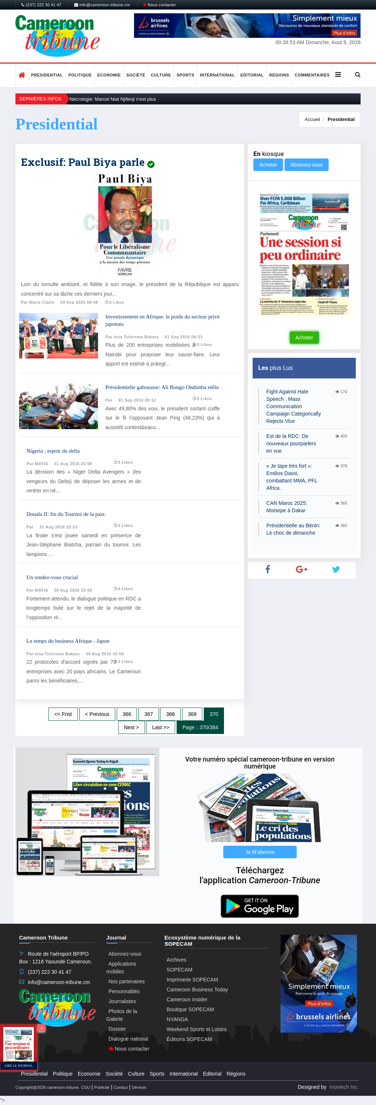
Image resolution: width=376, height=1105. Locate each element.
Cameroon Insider (187, 999)
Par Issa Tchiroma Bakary (132, 337)
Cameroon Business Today (197, 989)
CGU (85, 1087)
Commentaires (312, 75)
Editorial (252, 75)
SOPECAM (179, 970)
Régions (279, 75)
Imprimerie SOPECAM (192, 980)
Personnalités (124, 991)
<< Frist (63, 714)
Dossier (117, 1029)
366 (127, 714)
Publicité (102, 1087)
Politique (80, 75)
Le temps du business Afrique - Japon (67, 641)
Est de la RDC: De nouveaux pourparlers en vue (291, 443)
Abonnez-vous (306, 165)
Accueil (312, 119)
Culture (161, 75)
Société (135, 75)
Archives (177, 960)
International (217, 75)
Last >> (160, 727)
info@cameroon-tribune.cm (102, 5)
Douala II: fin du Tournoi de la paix (65, 514)
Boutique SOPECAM (190, 1009)
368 (170, 714)
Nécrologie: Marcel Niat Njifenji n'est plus (112, 99)
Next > (131, 727)
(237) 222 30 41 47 (41, 5)
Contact (121, 1087)
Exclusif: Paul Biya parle (88, 162)
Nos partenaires (127, 981)
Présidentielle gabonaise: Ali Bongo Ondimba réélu (162, 387)
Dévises (139, 1087)
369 (192, 714)
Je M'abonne (260, 852)
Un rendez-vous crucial (52, 577)
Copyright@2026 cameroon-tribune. (47, 1087)
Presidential (47, 75)
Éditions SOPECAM (189, 1039)
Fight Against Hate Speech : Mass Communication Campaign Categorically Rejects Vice (293, 406)
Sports (185, 75)
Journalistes (122, 1001)
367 (148, 714)
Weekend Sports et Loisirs (197, 1029)
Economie (109, 75)
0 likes (114, 302)
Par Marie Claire (37, 302)
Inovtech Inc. (344, 1087)
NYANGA (177, 1019)
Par (108, 400)
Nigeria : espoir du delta (53, 451)
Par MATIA (37, 463)
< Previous (97, 714)
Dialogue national (128, 1039)
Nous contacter (159, 5)
